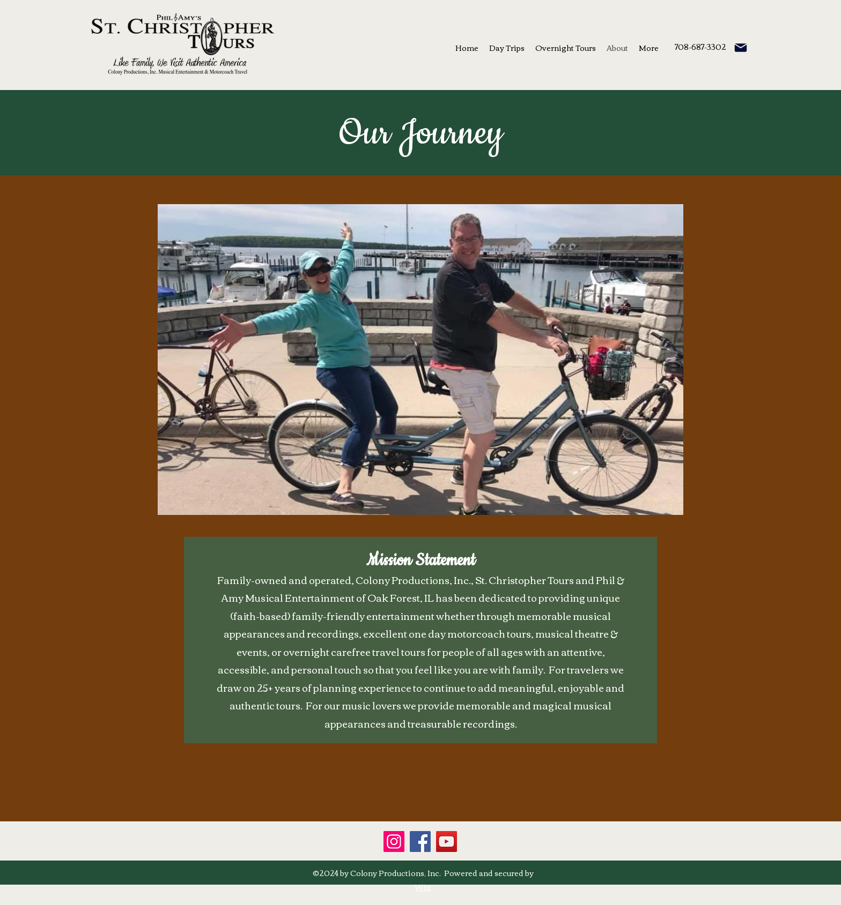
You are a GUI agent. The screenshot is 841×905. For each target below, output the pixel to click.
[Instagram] (393, 841)
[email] (741, 48)
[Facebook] (420, 841)
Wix (423, 887)
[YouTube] (446, 841)
